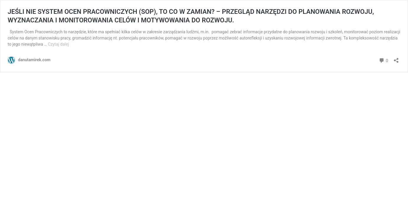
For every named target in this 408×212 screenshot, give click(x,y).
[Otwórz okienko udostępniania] (396, 58)
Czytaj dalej (58, 44)
